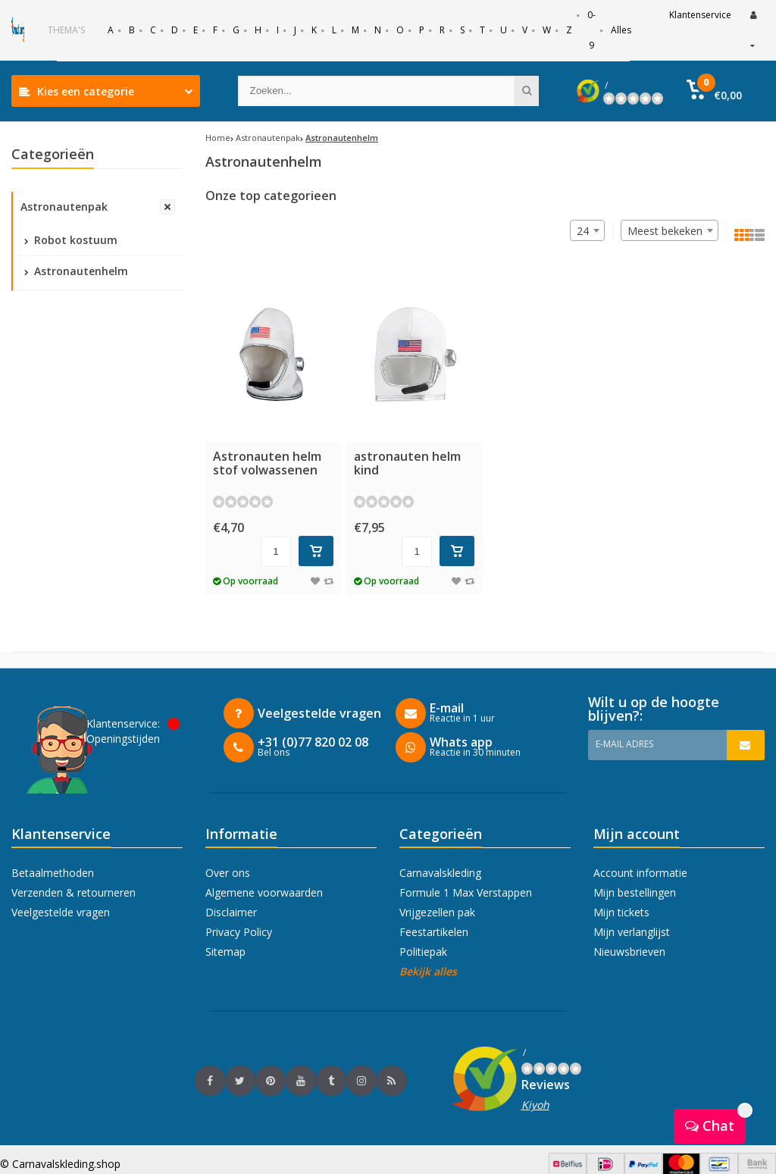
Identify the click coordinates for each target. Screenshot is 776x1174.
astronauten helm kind (407, 463)
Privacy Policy (238, 932)
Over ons (227, 873)
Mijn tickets (621, 912)
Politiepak (423, 951)
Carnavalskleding (440, 873)
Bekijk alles (428, 971)
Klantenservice (700, 14)
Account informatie (640, 873)
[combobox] (669, 230)
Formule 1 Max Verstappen (465, 892)
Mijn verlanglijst (631, 932)
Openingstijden (123, 738)
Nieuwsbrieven (629, 951)
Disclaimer (231, 912)
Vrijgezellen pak (437, 912)
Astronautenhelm (76, 271)
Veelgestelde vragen (60, 912)
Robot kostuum (70, 240)
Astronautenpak (64, 206)
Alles (621, 29)
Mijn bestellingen (634, 892)
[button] (714, 91)
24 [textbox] (583, 231)
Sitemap (225, 951)
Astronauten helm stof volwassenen (267, 463)
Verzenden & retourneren (73, 892)
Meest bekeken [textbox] (664, 231)
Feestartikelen (433, 932)
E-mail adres (624, 743)
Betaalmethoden (52, 873)
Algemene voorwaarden (264, 892)
